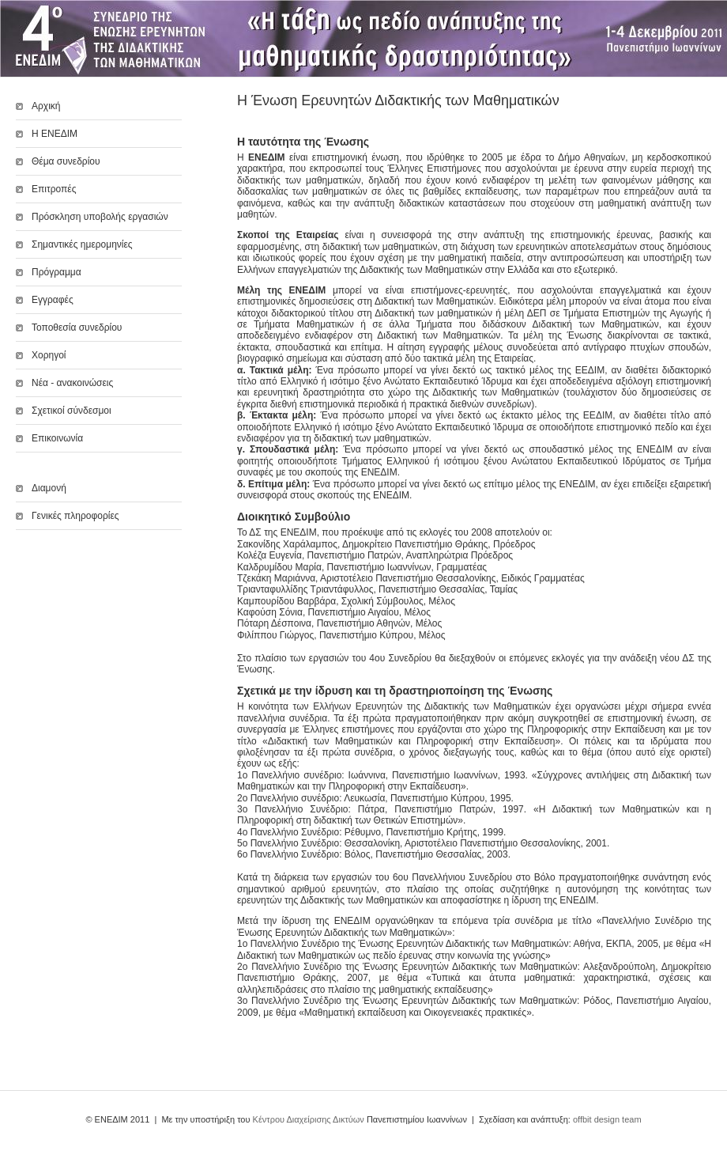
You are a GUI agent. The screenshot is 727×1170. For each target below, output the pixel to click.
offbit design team (607, 1119)
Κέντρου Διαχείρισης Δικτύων (308, 1119)
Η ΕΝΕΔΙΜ (54, 133)
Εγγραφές (52, 299)
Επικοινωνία (57, 438)
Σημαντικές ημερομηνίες (82, 244)
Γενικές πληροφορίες (75, 515)
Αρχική (46, 106)
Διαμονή (49, 488)
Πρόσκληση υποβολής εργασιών (100, 216)
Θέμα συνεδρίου (66, 161)
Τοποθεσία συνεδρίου (77, 327)
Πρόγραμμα (56, 272)
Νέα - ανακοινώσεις (72, 382)
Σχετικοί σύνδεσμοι (71, 410)
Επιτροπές (54, 189)
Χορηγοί (49, 355)
